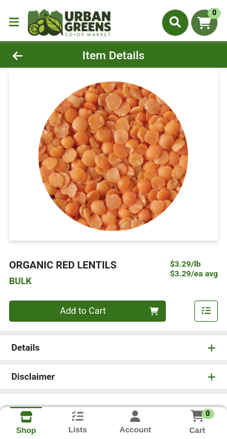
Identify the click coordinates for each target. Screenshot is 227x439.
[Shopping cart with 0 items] (204, 22)
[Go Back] (35, 55)
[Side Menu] (14, 22)
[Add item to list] (206, 311)
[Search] (175, 22)
